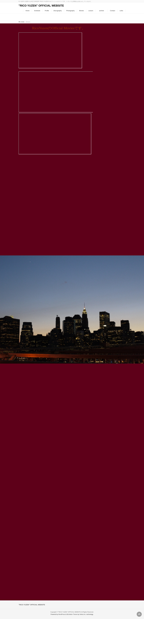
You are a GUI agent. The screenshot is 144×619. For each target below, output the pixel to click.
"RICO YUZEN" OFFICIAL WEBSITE (41, 5)
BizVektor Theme (72, 614)
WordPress (61, 614)
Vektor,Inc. (83, 614)
